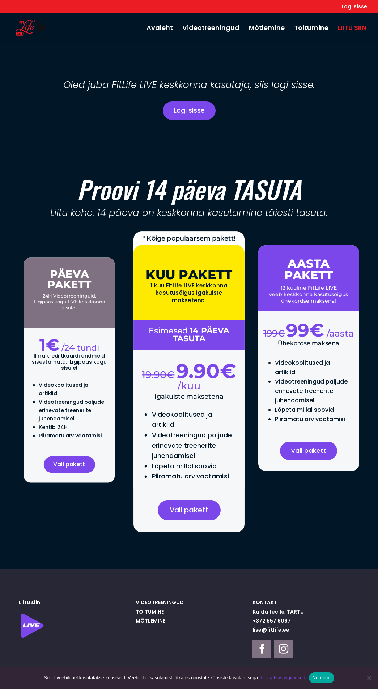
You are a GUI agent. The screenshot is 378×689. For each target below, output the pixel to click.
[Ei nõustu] (369, 677)
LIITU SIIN (352, 28)
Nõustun (322, 677)
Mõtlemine (267, 28)
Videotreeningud (210, 28)
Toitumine (311, 28)
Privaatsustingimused (282, 677)
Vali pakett (69, 457)
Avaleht (159, 28)
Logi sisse (354, 7)
